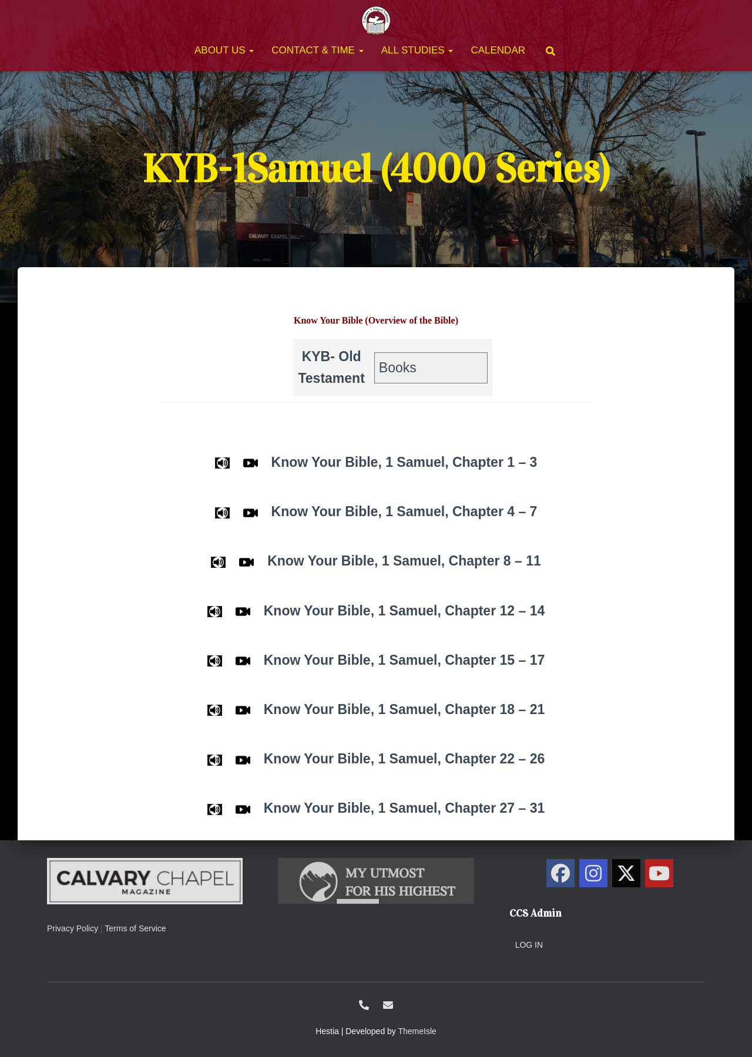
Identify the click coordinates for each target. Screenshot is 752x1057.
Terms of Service (135, 928)
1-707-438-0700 (364, 1005)
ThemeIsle (417, 1031)
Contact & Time (317, 50)
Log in (529, 945)
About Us (224, 50)
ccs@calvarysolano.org (388, 1005)
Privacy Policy (72, 928)
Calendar (498, 50)
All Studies (417, 50)
